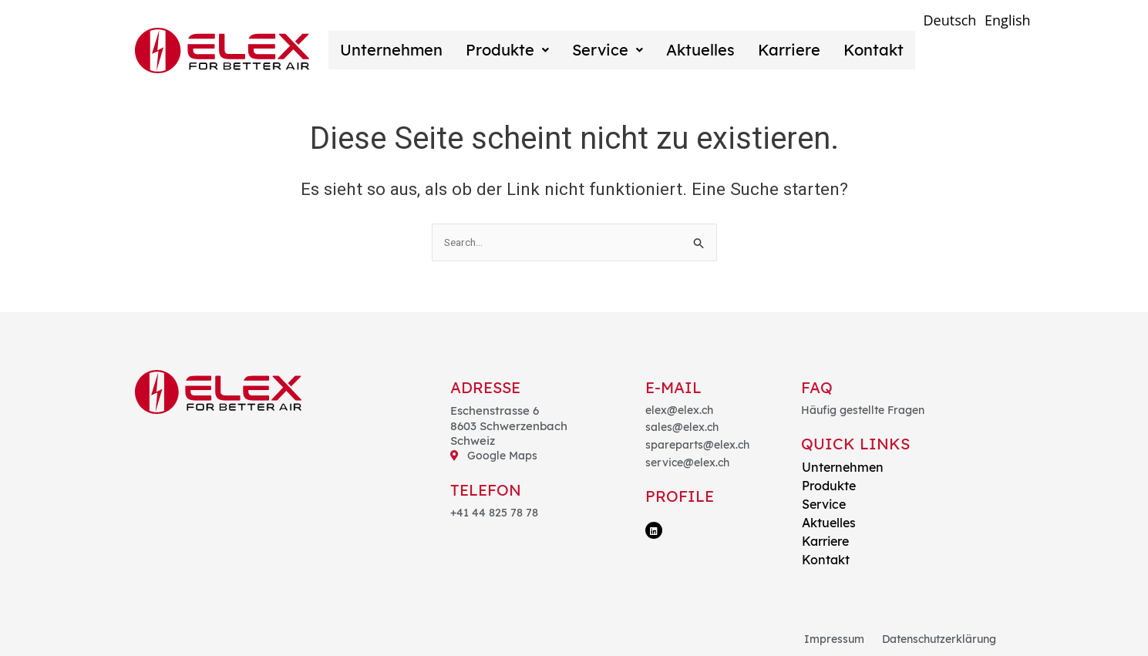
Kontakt (840, 49)
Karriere (761, 49)
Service (592, 49)
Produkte (498, 49)
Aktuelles (679, 49)
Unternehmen (388, 49)
